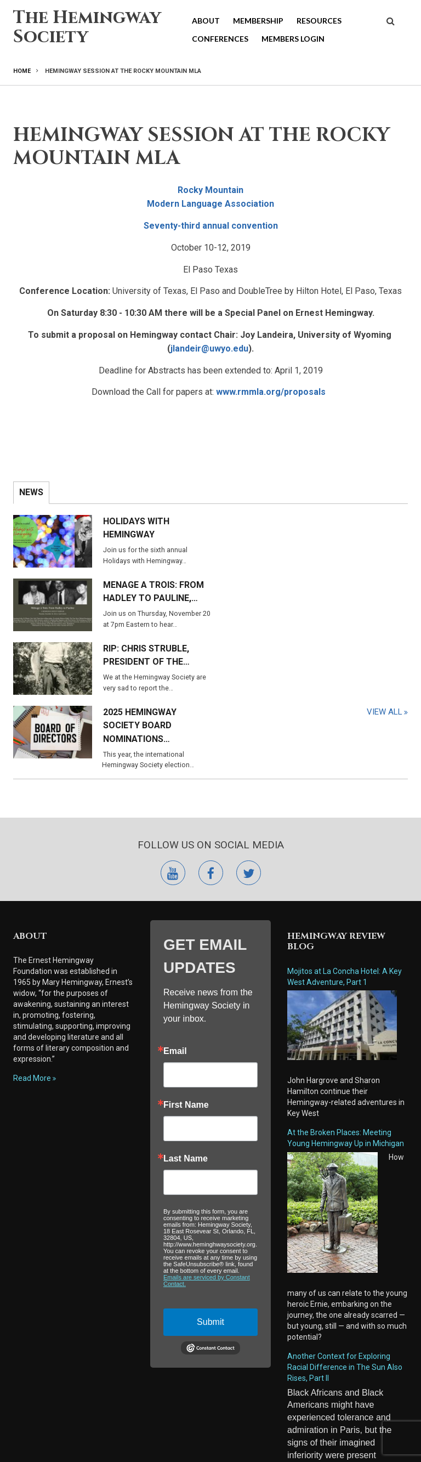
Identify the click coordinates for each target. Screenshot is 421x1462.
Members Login (293, 38)
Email (175, 944)
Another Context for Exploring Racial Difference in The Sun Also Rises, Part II (344, 1260)
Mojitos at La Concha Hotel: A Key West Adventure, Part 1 (344, 870)
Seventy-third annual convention (211, 225)
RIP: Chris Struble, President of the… (146, 592)
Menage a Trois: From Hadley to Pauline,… (350, 528)
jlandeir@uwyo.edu (209, 348)
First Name (186, 998)
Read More (32, 971)
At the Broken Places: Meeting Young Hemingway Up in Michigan (345, 1031)
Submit (210, 1215)
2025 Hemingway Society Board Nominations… (337, 598)
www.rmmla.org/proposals (271, 392)
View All (384, 660)
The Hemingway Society (87, 27)
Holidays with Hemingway (136, 528)
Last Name (185, 1052)
